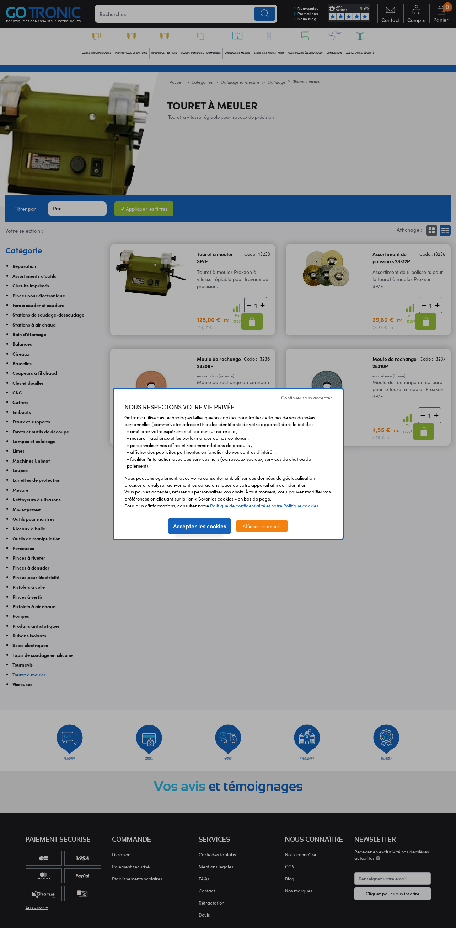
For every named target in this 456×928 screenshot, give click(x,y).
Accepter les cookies (199, 526)
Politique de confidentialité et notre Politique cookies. (265, 505)
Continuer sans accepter (306, 397)
